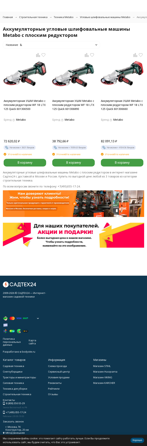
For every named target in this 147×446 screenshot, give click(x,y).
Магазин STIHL (102, 366)
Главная (8, 17)
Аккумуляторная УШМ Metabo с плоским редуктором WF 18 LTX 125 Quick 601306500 (25, 105)
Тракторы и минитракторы (19, 377)
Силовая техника (13, 383)
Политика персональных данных (12, 341)
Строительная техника (33, 17)
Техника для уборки (15, 388)
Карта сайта (32, 342)
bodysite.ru (28, 351)
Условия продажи (58, 377)
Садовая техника (13, 366)
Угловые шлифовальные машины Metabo (105, 17)
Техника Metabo (64, 17)
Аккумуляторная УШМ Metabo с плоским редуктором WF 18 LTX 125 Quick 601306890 (73, 105)
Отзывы (53, 394)
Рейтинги (54, 388)
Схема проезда (57, 366)
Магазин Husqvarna (105, 371)
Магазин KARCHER (104, 383)
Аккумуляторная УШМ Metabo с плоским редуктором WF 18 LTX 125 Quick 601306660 (122, 105)
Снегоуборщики (12, 371)
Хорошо (137, 440)
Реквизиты (55, 383)
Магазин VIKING (102, 377)
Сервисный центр (59, 371)
